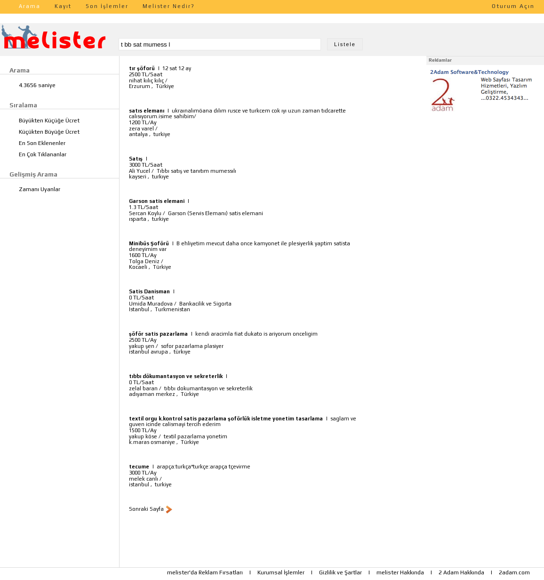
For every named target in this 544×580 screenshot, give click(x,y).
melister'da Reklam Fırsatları (205, 572)
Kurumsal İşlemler (280, 572)
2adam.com (514, 572)
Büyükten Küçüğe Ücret (49, 120)
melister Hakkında (400, 572)
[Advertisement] (485, 173)
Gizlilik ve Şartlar (340, 572)
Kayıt (63, 6)
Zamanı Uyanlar (39, 189)
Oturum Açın (513, 6)
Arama (29, 6)
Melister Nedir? (169, 6)
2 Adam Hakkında (461, 572)
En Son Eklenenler (42, 143)
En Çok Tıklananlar (42, 154)
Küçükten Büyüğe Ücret (49, 132)
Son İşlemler (107, 6)
